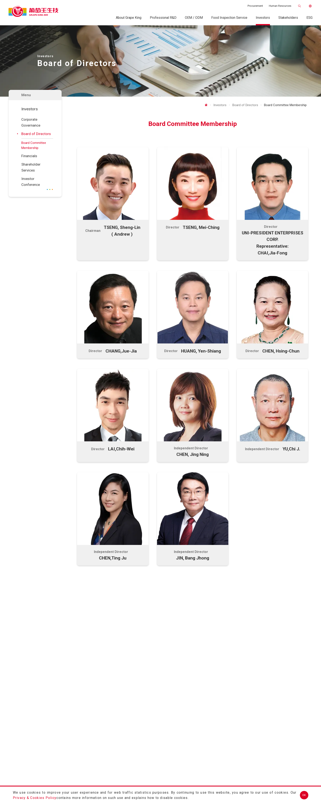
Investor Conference (30, 182)
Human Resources (280, 5)
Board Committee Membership (33, 145)
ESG (309, 18)
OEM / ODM (194, 18)
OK (304, 795)
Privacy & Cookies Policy (35, 798)
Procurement (255, 5)
